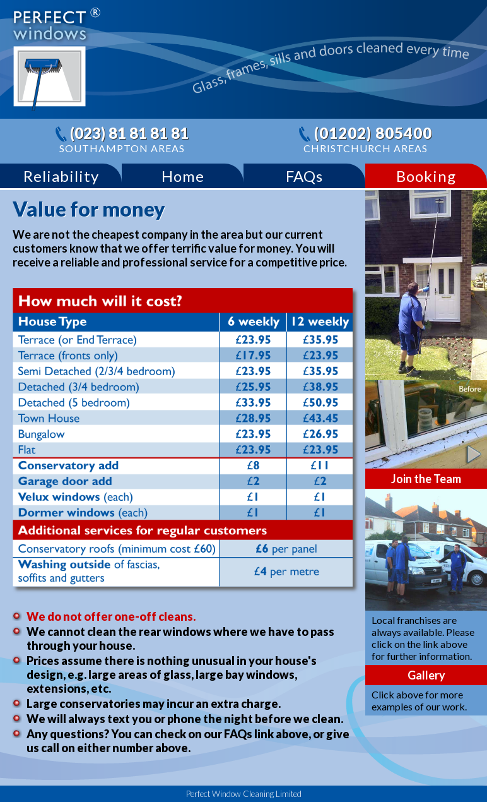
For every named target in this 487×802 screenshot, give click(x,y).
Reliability (61, 176)
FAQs (304, 176)
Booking (426, 176)
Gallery (426, 675)
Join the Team (426, 479)
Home (182, 176)
